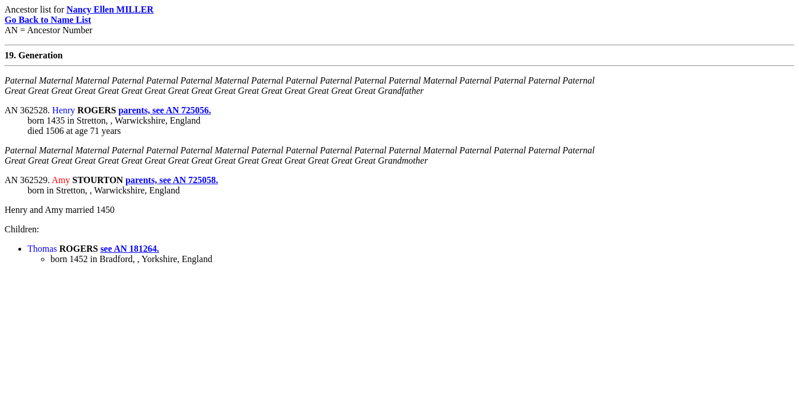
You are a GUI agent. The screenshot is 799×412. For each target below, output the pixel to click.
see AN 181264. (129, 248)
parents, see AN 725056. (165, 110)
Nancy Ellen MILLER (109, 9)
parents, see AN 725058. (171, 180)
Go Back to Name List (48, 20)
